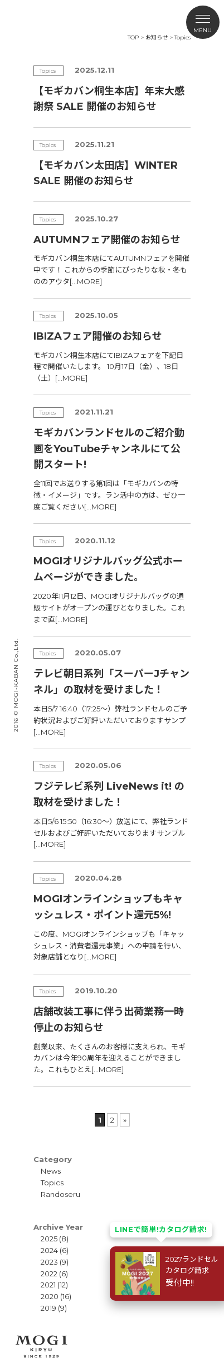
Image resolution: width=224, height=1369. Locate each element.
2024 (49, 1250)
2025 (49, 1238)
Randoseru (60, 1194)
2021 (48, 1284)
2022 (49, 1273)
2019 (48, 1308)
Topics (52, 1182)
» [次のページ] (124, 1119)
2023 (49, 1261)
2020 (50, 1296)
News (51, 1170)
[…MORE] (86, 281)
